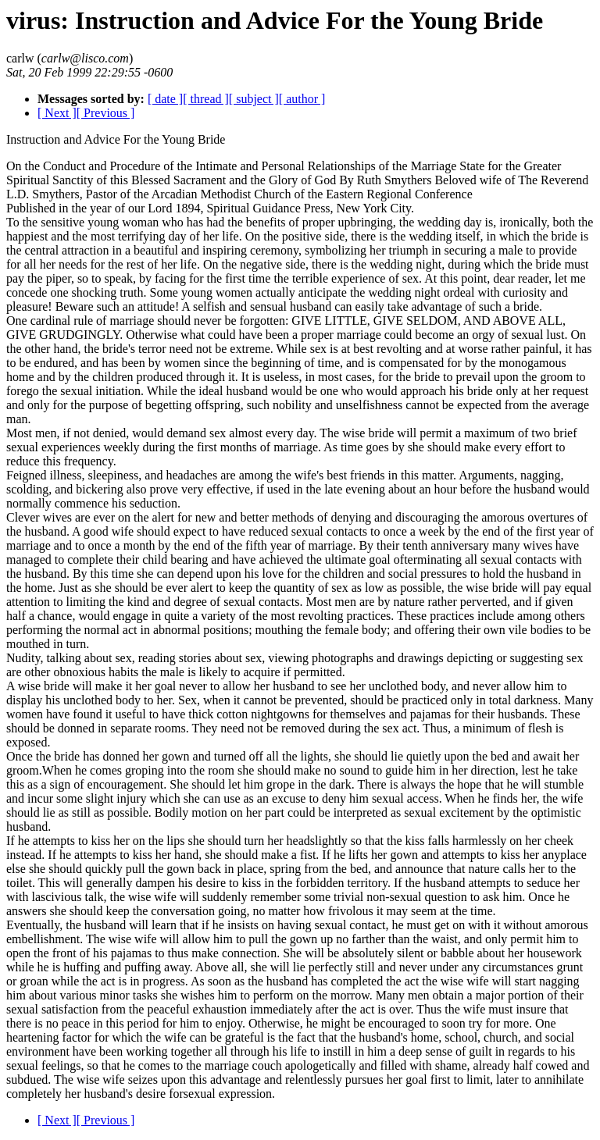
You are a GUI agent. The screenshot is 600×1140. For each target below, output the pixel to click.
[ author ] (302, 98)
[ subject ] (254, 98)
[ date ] (165, 98)
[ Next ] (57, 112)
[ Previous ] (106, 112)
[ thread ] (206, 98)
